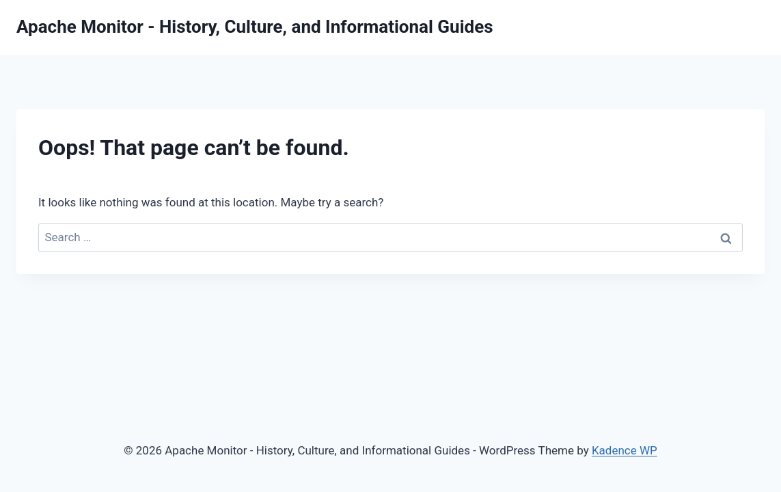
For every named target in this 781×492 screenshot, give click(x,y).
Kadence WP (624, 450)
